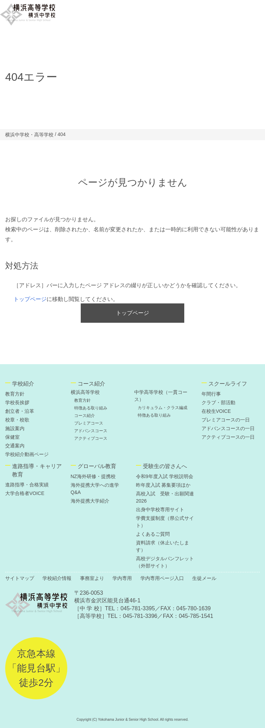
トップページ (30, 299)
